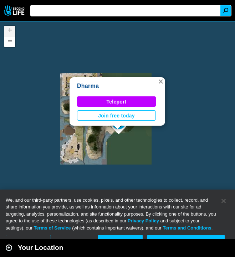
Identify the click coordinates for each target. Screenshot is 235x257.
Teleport (117, 102)
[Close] (223, 201)
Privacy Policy (143, 220)
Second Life (15, 10)
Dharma (88, 86)
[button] (161, 81)
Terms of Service (52, 228)
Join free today (116, 116)
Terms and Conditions (187, 228)
